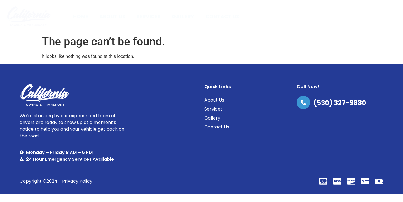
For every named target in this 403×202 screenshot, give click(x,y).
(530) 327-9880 (339, 102)
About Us (112, 16)
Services (149, 16)
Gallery (183, 16)
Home (80, 16)
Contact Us (222, 16)
